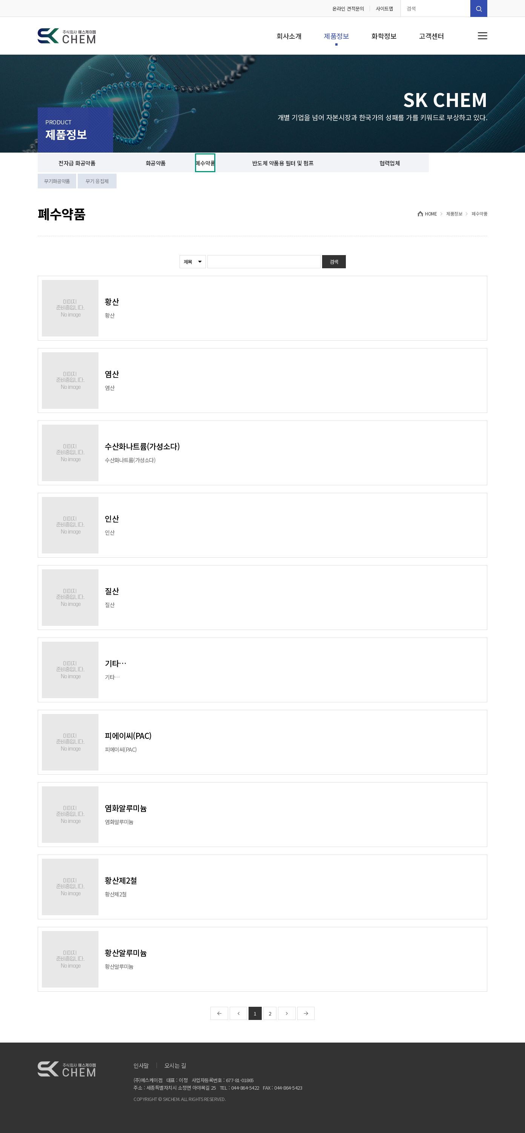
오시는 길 (175, 1065)
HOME (431, 213)
